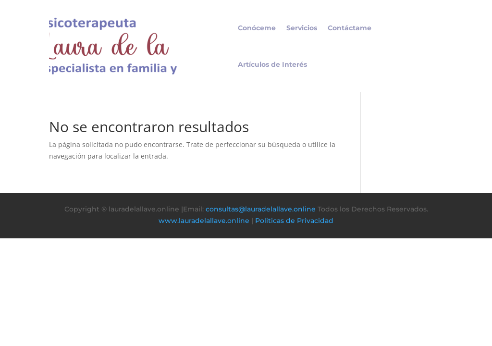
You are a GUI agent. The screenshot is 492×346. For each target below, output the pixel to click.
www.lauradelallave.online (204, 220)
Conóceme (257, 28)
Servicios (301, 28)
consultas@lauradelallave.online (261, 209)
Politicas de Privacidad (294, 220)
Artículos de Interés (272, 64)
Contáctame (349, 28)
